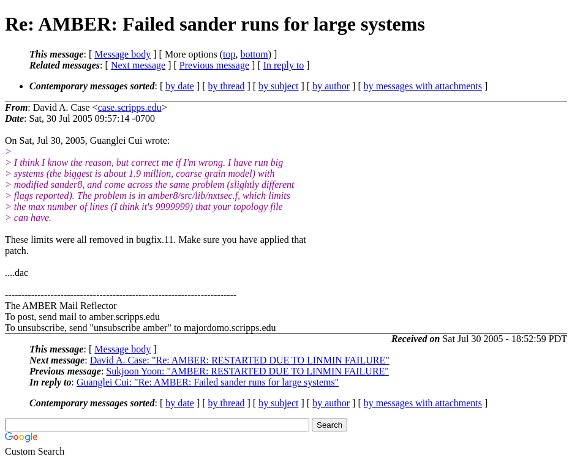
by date (179, 86)
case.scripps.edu (130, 107)
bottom (254, 54)
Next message (138, 65)
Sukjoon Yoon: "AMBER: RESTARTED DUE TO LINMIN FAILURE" (247, 371)
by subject (278, 86)
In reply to (283, 65)
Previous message (214, 65)
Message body (122, 54)
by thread (226, 86)
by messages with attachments (423, 86)
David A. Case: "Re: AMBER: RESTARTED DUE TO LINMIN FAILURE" (239, 360)
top (229, 54)
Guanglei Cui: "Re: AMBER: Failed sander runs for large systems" (208, 382)
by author (331, 86)
